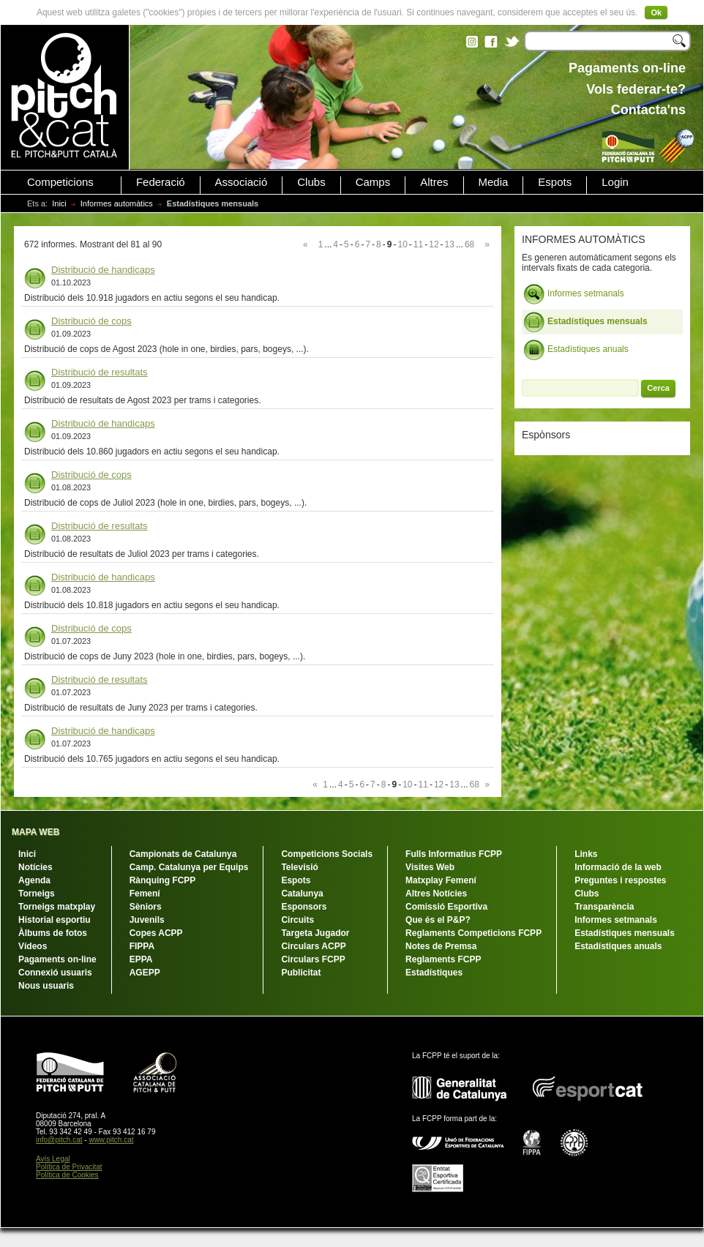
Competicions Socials (326, 854)
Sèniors (146, 907)
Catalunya (302, 893)
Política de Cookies (67, 1175)
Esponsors (303, 907)
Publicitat (301, 972)
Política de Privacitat (69, 1167)
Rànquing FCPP (163, 880)
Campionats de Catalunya (183, 854)
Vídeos (32, 946)
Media (494, 182)
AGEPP (145, 972)
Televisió (299, 867)
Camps (373, 182)
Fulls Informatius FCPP (453, 854)
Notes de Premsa (440, 946)
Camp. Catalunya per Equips (189, 867)
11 (418, 244)
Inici (59, 203)
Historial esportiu (54, 920)
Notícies (35, 867)
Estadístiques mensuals (585, 322)
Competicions (60, 182)
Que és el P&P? (438, 920)
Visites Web (429, 867)
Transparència (604, 907)
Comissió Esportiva (446, 907)
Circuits (297, 920)
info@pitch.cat (59, 1140)
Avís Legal (53, 1159)
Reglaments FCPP (443, 959)
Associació (241, 182)
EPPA (141, 959)
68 (469, 244)
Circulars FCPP (313, 959)
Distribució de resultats (99, 372)
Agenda (34, 880)
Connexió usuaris (55, 972)
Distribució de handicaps (103, 269)
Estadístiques (434, 972)
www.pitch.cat (111, 1140)
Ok (656, 12)
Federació (160, 182)
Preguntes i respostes (620, 880)
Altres (434, 182)
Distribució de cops (91, 320)
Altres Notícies (436, 893)
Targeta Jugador (315, 933)
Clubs (311, 182)
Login (615, 182)
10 (402, 244)
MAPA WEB (35, 832)
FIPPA (142, 946)
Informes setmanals (573, 294)
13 (449, 244)
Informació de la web (618, 867)
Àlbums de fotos (52, 933)
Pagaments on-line (57, 959)
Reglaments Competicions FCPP (473, 933)
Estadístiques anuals (576, 350)
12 (433, 244)
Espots (555, 182)
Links (585, 854)
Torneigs (36, 893)
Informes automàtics (116, 203)
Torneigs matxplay (56, 907)
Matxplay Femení (440, 880)
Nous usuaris (46, 986)
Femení (145, 893)
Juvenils (147, 920)
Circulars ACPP (313, 946)
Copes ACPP (156, 933)
